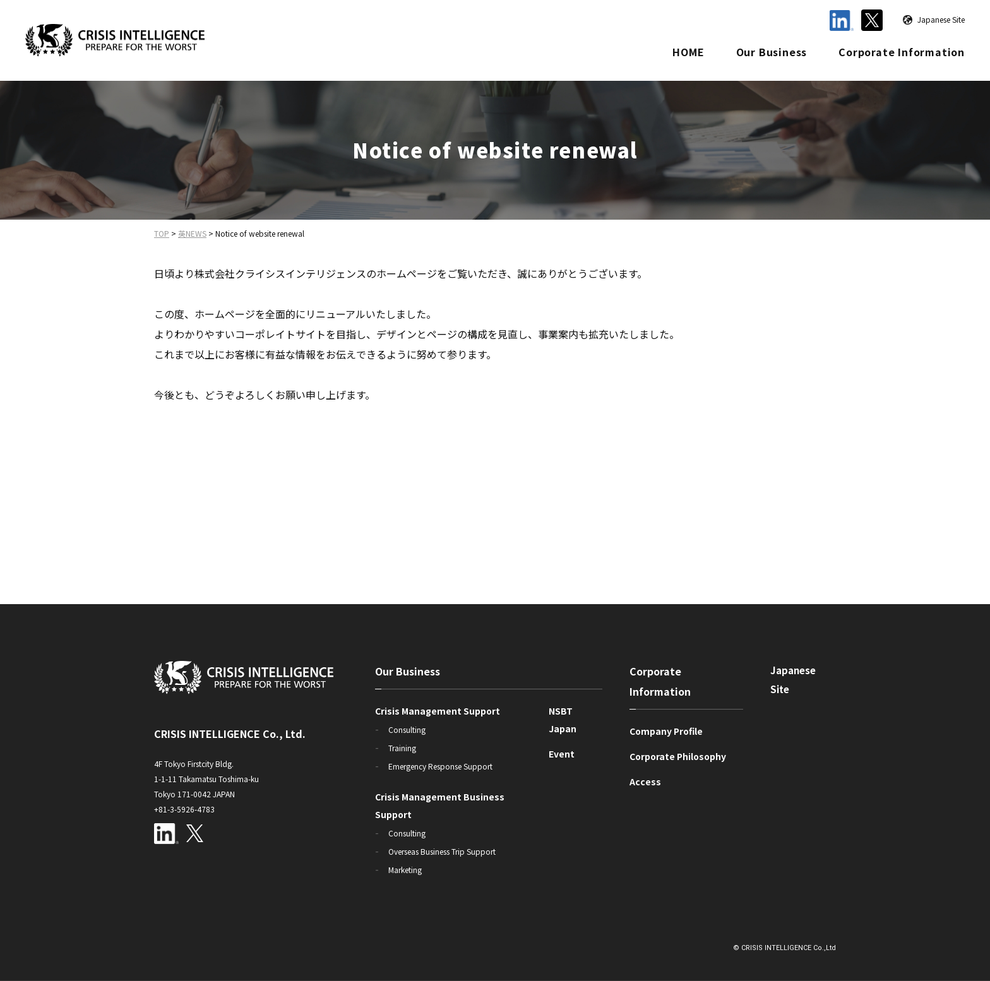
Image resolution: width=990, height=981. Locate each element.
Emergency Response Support (440, 766)
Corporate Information (901, 51)
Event (562, 753)
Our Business (772, 51)
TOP (161, 233)
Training (402, 747)
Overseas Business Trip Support (442, 851)
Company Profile (666, 731)
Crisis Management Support (437, 711)
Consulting (407, 729)
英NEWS (192, 233)
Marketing (405, 869)
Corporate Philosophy (677, 756)
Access (645, 781)
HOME (688, 51)
